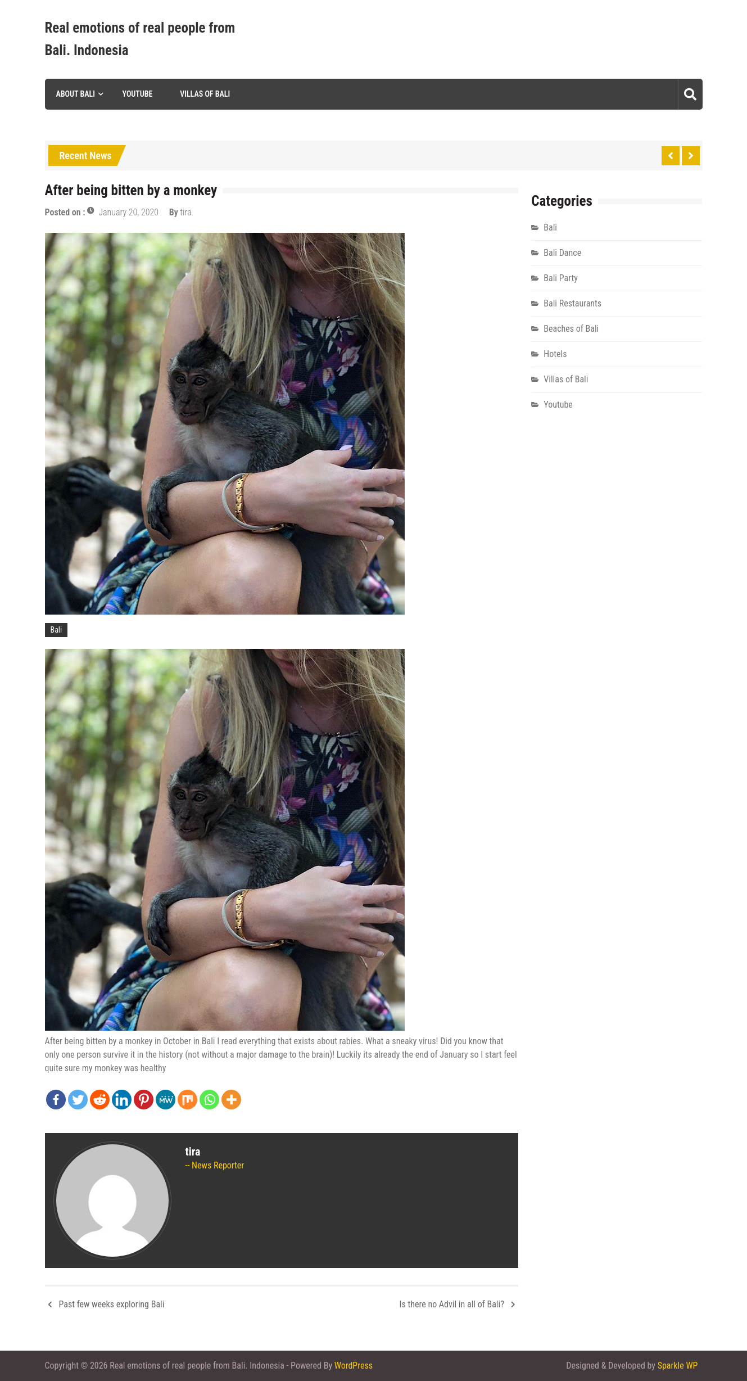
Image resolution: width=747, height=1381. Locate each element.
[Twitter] (78, 1099)
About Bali (75, 93)
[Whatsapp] (209, 1099)
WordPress (353, 1365)
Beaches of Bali (571, 328)
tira (185, 212)
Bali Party (561, 278)
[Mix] (187, 1099)
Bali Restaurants (572, 303)
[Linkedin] (122, 1099)
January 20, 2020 (128, 212)
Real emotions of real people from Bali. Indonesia (140, 39)
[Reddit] (100, 1099)
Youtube (138, 93)
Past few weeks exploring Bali (112, 1304)
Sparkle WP (678, 1365)
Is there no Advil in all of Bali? (452, 1304)
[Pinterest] (143, 1099)
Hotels (555, 354)
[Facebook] (56, 1099)
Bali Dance (562, 252)
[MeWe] (165, 1099)
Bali (56, 629)
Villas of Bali (205, 93)
